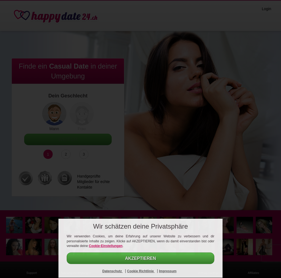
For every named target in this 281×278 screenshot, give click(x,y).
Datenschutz (112, 271)
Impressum (167, 271)
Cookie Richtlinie (141, 271)
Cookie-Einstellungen (106, 246)
